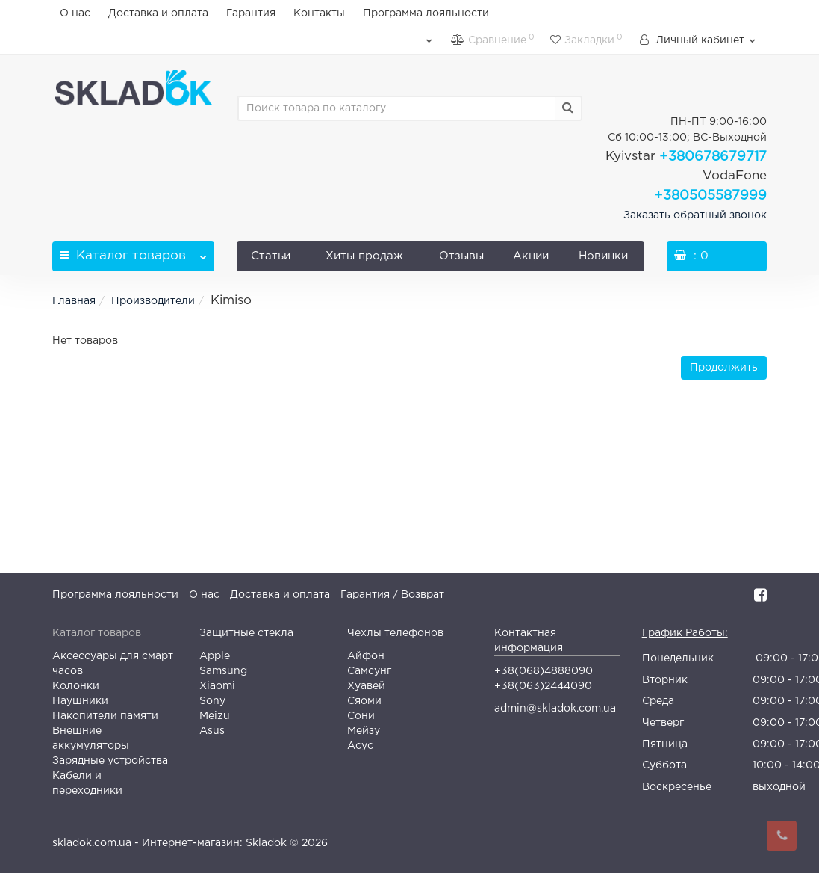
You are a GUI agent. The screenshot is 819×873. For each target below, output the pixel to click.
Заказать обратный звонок (695, 215)
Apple (214, 656)
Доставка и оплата (158, 13)
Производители (153, 301)
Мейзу (363, 731)
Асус (360, 745)
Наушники (80, 701)
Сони (361, 716)
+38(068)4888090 (543, 671)
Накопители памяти (105, 716)
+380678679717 (686, 157)
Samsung (223, 671)
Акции (531, 256)
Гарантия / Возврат (392, 594)
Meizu (214, 716)
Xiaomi (217, 686)
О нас (75, 13)
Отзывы (461, 256)
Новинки (603, 256)
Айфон (365, 656)
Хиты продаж (364, 256)
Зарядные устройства (110, 760)
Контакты (319, 13)
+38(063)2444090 (543, 686)
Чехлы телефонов (395, 633)
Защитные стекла (246, 633)
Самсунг (369, 671)
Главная (74, 301)
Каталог (133, 251)
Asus (212, 731)
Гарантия (250, 13)
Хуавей (366, 686)
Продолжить (724, 367)
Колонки (75, 686)
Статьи (270, 256)
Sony (212, 701)
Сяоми (364, 701)
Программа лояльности (426, 13)
